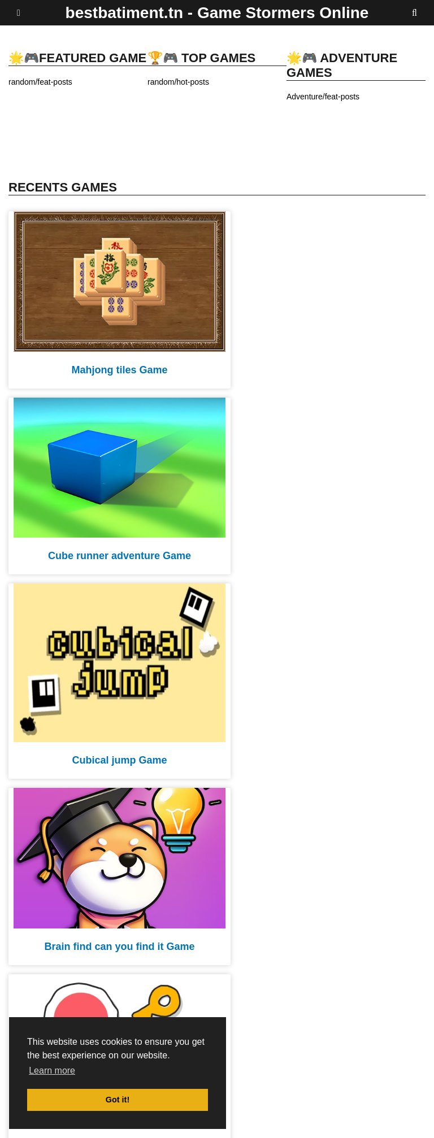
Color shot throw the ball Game (112, 924)
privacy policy (270, 1122)
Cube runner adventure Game (321, 360)
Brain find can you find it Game (321, 537)
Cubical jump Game (112, 554)
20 (251, 980)
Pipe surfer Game (321, 730)
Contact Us (406, 1122)
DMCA (226, 1122)
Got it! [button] (117, 1099)
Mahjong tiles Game (112, 360)
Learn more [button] (52, 1070)
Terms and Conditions (340, 1122)
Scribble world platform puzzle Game (112, 747)
